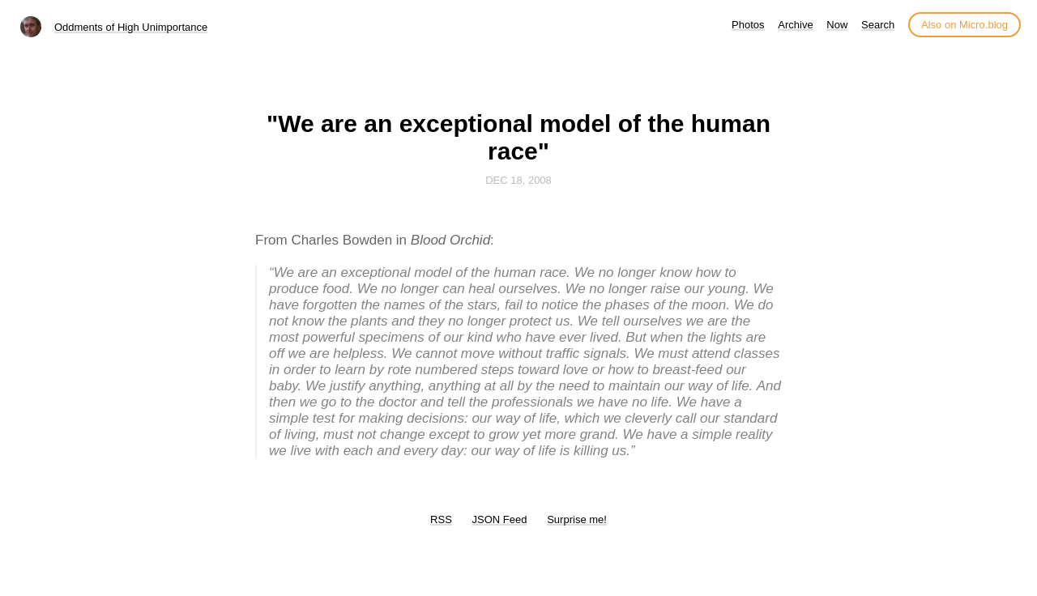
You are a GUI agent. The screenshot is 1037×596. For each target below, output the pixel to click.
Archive (795, 25)
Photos (748, 25)
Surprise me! (577, 519)
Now (836, 25)
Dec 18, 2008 (518, 180)
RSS (441, 519)
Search (877, 25)
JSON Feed (499, 519)
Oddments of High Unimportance (130, 27)
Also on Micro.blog (964, 25)
